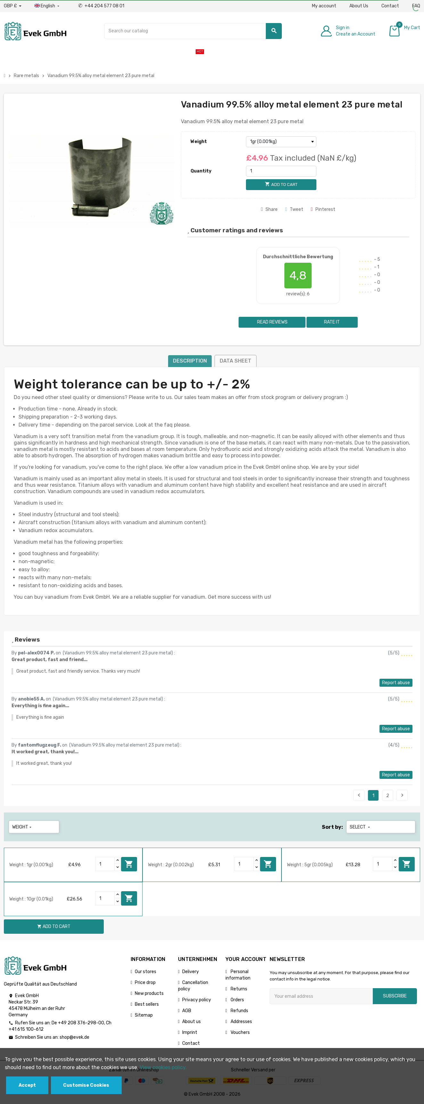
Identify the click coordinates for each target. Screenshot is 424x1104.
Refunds (239, 1010)
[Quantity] (281, 171)
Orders (237, 1000)
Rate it (332, 322)
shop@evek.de (74, 1037)
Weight (199, 141)
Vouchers (240, 1032)
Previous (359, 795)
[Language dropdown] (48, 6)
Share (269, 209)
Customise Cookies (86, 1085)
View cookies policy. (163, 1067)
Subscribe (395, 996)
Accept (27, 1085)
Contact (390, 6)
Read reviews (272, 322)
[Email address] (321, 996)
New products (149, 993)
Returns (238, 989)
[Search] (193, 31)
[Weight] (281, 141)
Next (402, 795)
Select (360, 827)
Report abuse (396, 682)
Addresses (241, 1021)
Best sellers (147, 1004)
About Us (358, 6)
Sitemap (144, 1015)
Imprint (189, 1032)
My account (324, 6)
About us (191, 1021)
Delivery (190, 971)
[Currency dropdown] (12, 6)
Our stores (145, 971)
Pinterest (323, 209)
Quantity (201, 171)
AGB (186, 1010)
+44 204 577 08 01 (101, 6)
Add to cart (129, 864)
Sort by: (332, 827)
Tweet (294, 209)
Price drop (145, 982)
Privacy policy (196, 1000)
